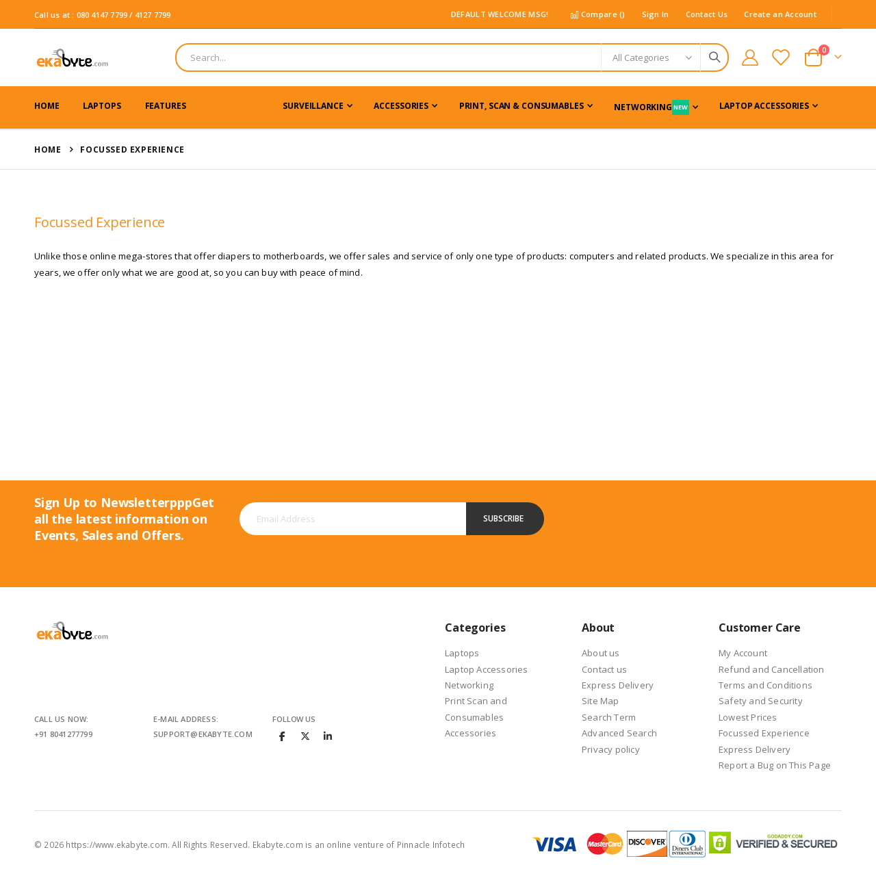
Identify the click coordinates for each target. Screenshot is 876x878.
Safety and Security (761, 701)
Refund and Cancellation (772, 669)
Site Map (600, 701)
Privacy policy (611, 749)
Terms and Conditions (765, 685)
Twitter (305, 735)
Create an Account (780, 14)
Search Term (609, 717)
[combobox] (452, 57)
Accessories (470, 733)
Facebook (282, 735)
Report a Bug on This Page (775, 765)
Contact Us (707, 14)
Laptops (462, 653)
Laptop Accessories (486, 669)
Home (47, 149)
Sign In (655, 14)
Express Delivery (618, 685)
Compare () (597, 14)
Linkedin (328, 735)
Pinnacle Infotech (431, 844)
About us (601, 653)
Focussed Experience (764, 733)
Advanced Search (619, 733)
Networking (469, 685)
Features (165, 106)
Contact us (604, 669)
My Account (743, 653)
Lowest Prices (748, 717)
